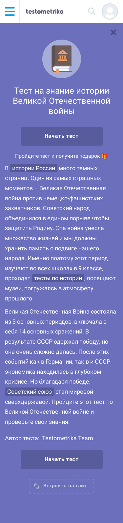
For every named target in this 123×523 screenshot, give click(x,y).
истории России (33, 168)
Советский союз (29, 391)
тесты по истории (58, 278)
